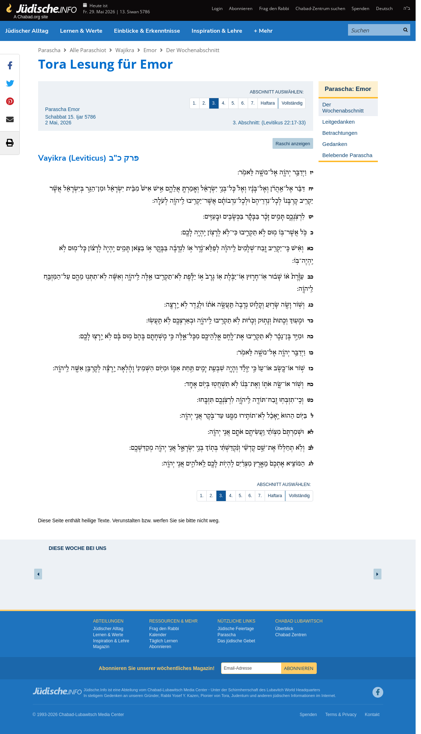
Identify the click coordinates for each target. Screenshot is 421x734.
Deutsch (384, 8)
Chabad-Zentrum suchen (320, 8)
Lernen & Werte (81, 31)
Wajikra (124, 50)
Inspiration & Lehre (217, 31)
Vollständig (292, 103)
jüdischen (281, 695)
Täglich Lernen (163, 640)
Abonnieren (240, 8)
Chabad (154, 690)
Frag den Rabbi (274, 8)
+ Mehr (263, 31)
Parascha (49, 50)
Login (217, 8)
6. (243, 103)
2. (204, 103)
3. (214, 103)
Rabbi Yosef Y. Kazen (179, 695)
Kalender (157, 634)
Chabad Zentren (291, 634)
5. (233, 103)
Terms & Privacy (341, 714)
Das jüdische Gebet (236, 640)
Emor (150, 50)
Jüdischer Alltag (27, 31)
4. (223, 103)
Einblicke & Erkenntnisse (147, 31)
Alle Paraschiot (88, 50)
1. (194, 103)
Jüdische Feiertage (236, 628)
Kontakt (372, 714)
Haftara (268, 103)
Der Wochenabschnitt (192, 50)
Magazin (101, 646)
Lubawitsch (173, 690)
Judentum (239, 695)
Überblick (284, 628)
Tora (225, 695)
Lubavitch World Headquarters (293, 690)
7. (253, 103)
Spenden (360, 8)
